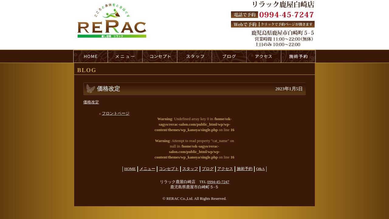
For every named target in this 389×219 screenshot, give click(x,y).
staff (194, 56)
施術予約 (245, 169)
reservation (298, 56)
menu (125, 56)
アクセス (225, 169)
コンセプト (169, 169)
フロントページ (115, 113)
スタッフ (190, 169)
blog (229, 56)
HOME (90, 56)
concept (160, 56)
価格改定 (91, 102)
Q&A (260, 169)
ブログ (208, 169)
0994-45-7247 (218, 182)
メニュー (147, 169)
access (263, 56)
